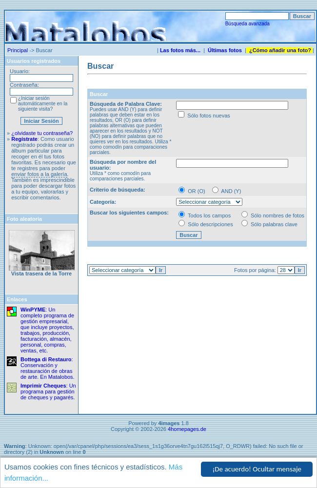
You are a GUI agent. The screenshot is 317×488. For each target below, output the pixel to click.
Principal (17, 50)
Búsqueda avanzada (247, 23)
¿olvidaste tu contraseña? (42, 133)
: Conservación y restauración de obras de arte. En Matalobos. (47, 368)
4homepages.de (187, 429)
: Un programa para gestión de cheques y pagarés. (48, 391)
